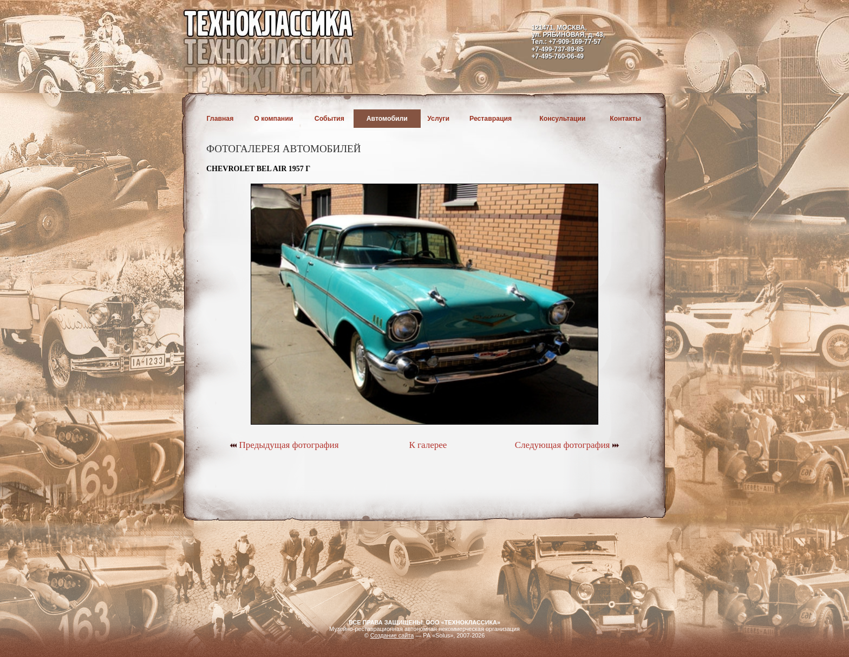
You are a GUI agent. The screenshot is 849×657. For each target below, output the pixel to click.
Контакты (625, 118)
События (329, 118)
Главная (220, 118)
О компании (273, 118)
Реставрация (490, 118)
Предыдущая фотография (284, 445)
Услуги (438, 118)
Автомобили (387, 118)
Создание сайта (392, 635)
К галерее (428, 445)
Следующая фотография (567, 445)
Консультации (562, 118)
